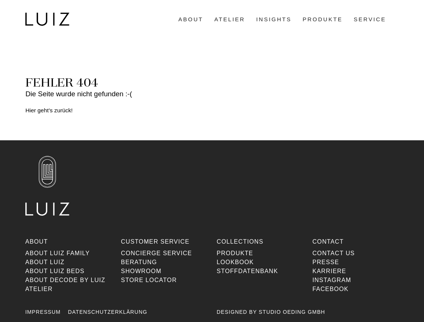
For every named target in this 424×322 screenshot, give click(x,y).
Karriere (329, 271)
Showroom (141, 271)
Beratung (139, 262)
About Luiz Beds (55, 271)
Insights (273, 19)
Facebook (330, 289)
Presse (325, 262)
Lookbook (235, 262)
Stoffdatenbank (247, 271)
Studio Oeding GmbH (292, 312)
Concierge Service (156, 253)
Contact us (333, 253)
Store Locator (149, 280)
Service (370, 19)
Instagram (331, 280)
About (190, 19)
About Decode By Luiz (65, 280)
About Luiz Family (57, 253)
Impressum (43, 312)
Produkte (322, 19)
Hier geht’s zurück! (49, 110)
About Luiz (45, 262)
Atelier (229, 19)
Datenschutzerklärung (108, 312)
